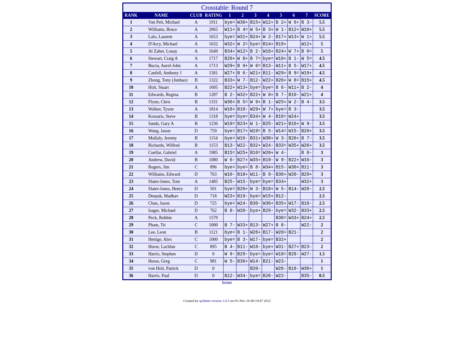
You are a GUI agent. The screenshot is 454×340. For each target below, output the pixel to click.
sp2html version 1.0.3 (214, 335)
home (227, 316)
